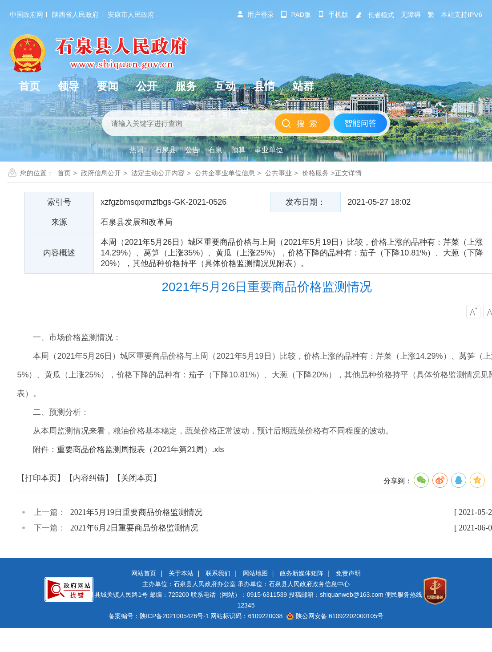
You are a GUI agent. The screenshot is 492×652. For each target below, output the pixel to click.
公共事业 (278, 173)
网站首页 (143, 573)
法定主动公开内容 (158, 173)
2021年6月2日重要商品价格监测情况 (134, 527)
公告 (192, 150)
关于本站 (181, 573)
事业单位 (268, 150)
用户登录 (255, 14)
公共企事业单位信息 (225, 173)
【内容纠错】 (89, 478)
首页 (64, 173)
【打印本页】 (41, 478)
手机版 (333, 14)
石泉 (215, 150)
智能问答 (360, 123)
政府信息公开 (101, 173)
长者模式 (374, 15)
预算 (238, 150)
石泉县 (165, 150)
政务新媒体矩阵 (301, 573)
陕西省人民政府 (75, 14)
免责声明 (348, 573)
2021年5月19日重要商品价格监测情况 (136, 512)
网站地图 (255, 573)
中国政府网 (26, 14)
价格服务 (315, 173)
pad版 (296, 14)
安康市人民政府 (131, 14)
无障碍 (411, 14)
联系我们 (218, 573)
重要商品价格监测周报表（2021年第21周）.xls (140, 449)
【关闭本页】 (137, 478)
